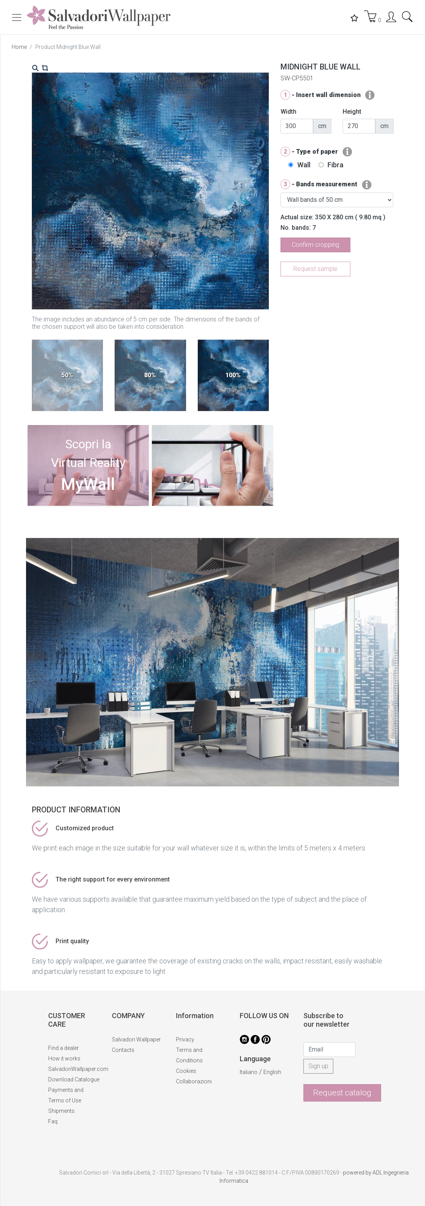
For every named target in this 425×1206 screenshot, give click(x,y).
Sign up (318, 1066)
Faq (52, 1121)
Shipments (61, 1111)
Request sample (315, 268)
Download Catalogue (73, 1079)
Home (19, 47)
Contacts (123, 1050)
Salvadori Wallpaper (136, 1039)
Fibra (335, 165)
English (272, 1072)
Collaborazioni (194, 1081)
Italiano (249, 1072)
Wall (303, 165)
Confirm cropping (315, 244)
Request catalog (342, 1092)
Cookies (186, 1071)
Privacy (185, 1039)
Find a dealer (63, 1048)
